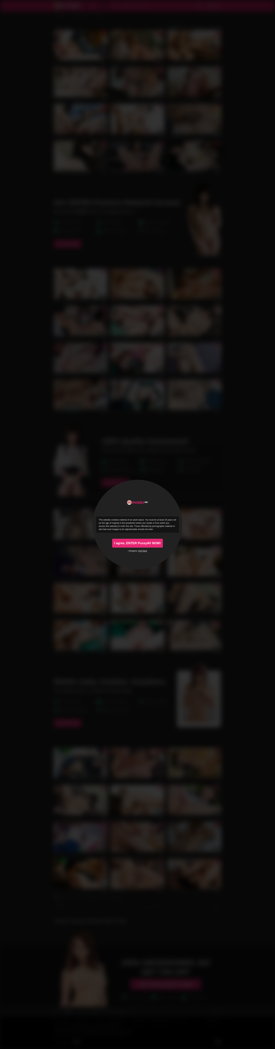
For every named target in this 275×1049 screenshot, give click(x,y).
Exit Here (142, 551)
